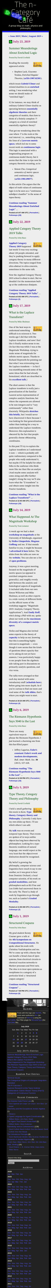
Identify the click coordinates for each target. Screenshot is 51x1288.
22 (18, 1043)
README (11, 1022)
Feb (17, 1174)
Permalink (34, 213)
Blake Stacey (22, 1142)
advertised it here (19, 551)
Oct (17, 1179)
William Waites (14, 1119)
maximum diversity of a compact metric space (25, 622)
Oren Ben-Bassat (37, 1129)
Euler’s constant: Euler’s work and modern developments (28, 753)
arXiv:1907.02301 (32, 78)
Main (24, 36)
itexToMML (12, 1020)
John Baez (40, 1103)
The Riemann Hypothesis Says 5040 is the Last (26, 1065)
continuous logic (32, 147)
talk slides (30, 692)
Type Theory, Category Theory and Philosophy (26, 1067)
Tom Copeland (14, 1103)
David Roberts (14, 1147)
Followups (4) (14, 703)
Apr (9, 1174)
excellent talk (19, 380)
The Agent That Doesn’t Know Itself (21, 1121)
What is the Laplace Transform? (20, 1060)
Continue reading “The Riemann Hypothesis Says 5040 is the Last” (24, 772)
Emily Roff (34, 612)
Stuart (31, 1119)
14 (14, 1039)
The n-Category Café (25, 12)
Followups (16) (15, 503)
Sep (21, 1179)
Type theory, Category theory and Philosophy (23, 815)
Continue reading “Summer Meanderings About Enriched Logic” (24, 206)
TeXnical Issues (13, 1078)
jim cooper (23, 1103)
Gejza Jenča (39, 1147)
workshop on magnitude (21, 535)
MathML (38, 1013)
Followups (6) (14, 993)
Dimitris (25, 1137)
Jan (21, 1174)
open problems (18, 561)
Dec (9, 1179)
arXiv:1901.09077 (23, 179)
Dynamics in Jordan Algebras (19, 1139)
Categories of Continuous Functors (21, 1093)
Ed (37, 1142)
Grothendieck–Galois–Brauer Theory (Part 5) (25, 1091)
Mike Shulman (34, 1137)
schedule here (34, 682)
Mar (13, 1174)
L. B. (21, 1147)
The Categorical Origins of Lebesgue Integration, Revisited (27, 1081)
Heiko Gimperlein (21, 541)
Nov (13, 1179)
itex (36, 1015)
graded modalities (18, 882)
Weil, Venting (12, 1145)
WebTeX (30, 1018)
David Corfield (14, 1129)
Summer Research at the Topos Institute (23, 1088)
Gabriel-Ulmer (28, 84)
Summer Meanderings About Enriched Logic (25, 1055)
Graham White (29, 1147)
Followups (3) (14, 299)
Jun (9, 1182)
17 (26, 1039)
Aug (25, 1179)
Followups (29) (15, 215)
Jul (30, 1179)
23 (22, 1043)
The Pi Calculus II (14, 1085)
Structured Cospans (15, 1070)
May (13, 1189)
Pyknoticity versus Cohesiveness (20, 1127)
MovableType (37, 1020)
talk (15, 831)
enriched (34, 87)
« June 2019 (14, 36)
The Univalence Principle (17, 1134)
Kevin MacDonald (15, 1137)
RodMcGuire (44, 1137)
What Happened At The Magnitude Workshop (25, 1062)
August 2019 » (36, 36)
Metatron (12, 1114)
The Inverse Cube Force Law (19, 1101)
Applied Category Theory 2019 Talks (22, 1057)
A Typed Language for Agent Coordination (24, 1116)
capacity (13, 638)
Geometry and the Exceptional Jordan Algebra (26, 1109)
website (16, 558)
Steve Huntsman (26, 1124)
